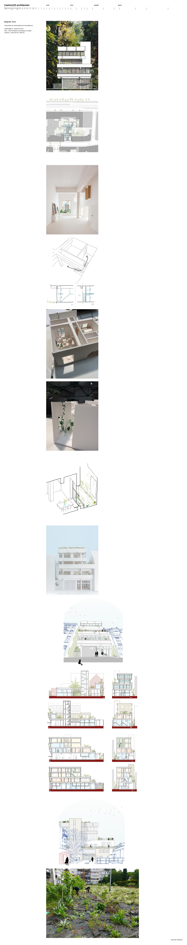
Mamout (22, 32)
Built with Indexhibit (176, 939)
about (120, 5)
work (47, 5)
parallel (96, 5)
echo (71, 5)
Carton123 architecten (16, 5)
